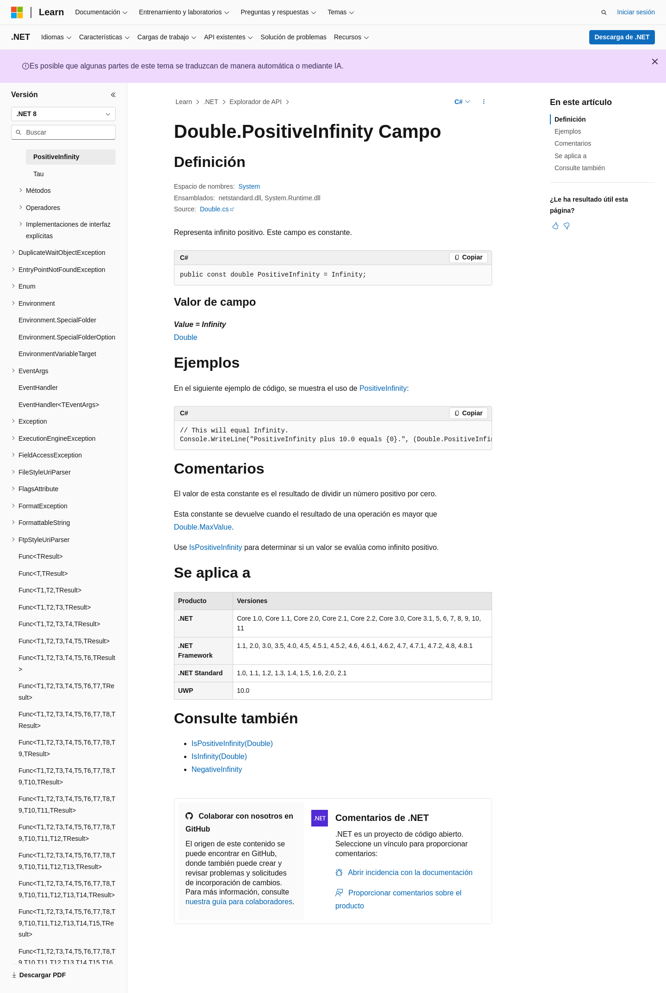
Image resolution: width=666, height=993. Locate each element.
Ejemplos (568, 131)
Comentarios (573, 143)
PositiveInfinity (383, 388)
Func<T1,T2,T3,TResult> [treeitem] (54, 607)
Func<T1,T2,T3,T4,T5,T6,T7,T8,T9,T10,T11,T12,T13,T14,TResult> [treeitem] (67, 889)
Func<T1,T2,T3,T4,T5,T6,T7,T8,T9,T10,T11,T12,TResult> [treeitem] (67, 832)
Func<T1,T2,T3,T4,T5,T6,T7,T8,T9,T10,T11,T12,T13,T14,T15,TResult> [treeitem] (67, 923)
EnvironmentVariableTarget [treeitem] (57, 354)
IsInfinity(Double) (219, 756)
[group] (333, 435)
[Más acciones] (484, 102)
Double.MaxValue (203, 527)
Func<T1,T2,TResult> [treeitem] (49, 590)
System (249, 186)
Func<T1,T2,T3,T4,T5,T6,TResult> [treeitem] (66, 663)
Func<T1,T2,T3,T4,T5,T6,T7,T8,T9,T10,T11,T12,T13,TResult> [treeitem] (67, 860)
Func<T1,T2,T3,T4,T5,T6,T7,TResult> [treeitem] (66, 691)
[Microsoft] (17, 12)
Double (185, 337)
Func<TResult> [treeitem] (40, 556)
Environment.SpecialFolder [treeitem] (57, 320)
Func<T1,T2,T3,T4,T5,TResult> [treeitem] (64, 641)
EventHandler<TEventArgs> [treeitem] (58, 404)
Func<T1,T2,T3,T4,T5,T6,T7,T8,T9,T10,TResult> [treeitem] (67, 776)
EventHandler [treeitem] (38, 387)
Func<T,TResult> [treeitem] (43, 573)
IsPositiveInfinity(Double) (232, 743)
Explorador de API (255, 101)
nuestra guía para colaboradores (238, 902)
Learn (184, 101)
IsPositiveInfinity (215, 547)
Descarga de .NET (621, 37)
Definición (570, 119)
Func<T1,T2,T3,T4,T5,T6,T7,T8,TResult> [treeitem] (67, 719)
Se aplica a (570, 156)
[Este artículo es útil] (555, 225)
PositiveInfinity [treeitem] (56, 156)
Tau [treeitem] (38, 174)
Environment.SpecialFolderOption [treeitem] (66, 337)
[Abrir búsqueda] (604, 12)
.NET (211, 101)
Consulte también (580, 168)
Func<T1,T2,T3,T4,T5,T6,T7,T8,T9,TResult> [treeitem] (67, 748)
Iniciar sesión (636, 12)
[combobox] (63, 114)
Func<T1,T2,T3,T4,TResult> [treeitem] (59, 624)
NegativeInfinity (216, 769)
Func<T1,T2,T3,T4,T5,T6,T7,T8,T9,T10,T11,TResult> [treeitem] (67, 804)
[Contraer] (113, 94)
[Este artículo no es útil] (566, 225)
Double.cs (214, 209)
